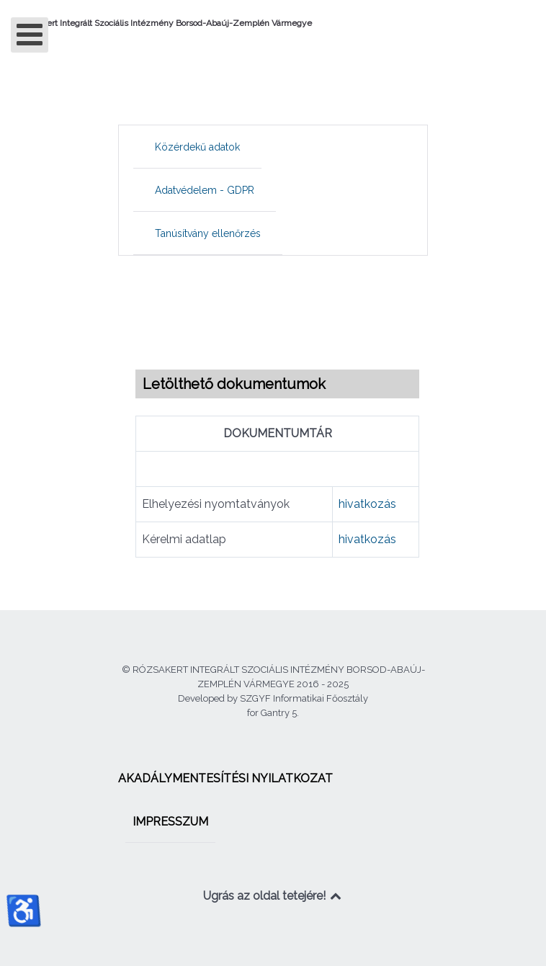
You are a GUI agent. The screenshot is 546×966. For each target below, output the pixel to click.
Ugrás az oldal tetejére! (273, 896)
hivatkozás (367, 504)
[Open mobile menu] (29, 35)
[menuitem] (197, 147)
